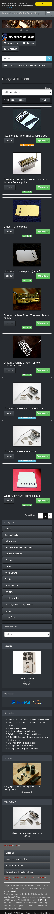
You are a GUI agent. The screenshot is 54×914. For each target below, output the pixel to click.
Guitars (8, 528)
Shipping (10, 853)
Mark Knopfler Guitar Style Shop (20, 13)
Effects (8, 579)
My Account (10, 49)
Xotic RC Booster (27, 678)
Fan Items (9, 592)
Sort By (45, 100)
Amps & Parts (11, 573)
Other (8, 566)
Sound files (10, 617)
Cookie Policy (11, 8)
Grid (21, 100)
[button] (6, 24)
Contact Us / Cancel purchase (19, 872)
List (13, 100)
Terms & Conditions (14, 865)
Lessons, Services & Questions (19, 604)
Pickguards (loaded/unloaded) (19, 547)
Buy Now (42, 141)
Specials (8, 646)
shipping (14, 891)
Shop (11, 65)
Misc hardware (11, 585)
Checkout (28, 43)
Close (43, 4)
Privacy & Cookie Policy (16, 859)
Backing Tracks (11, 535)
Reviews (8, 758)
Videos (8, 611)
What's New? (10, 802)
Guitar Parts (22, 65)
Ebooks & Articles (12, 598)
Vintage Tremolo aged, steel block (27, 833)
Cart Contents (11, 43)
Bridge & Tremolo (38, 65)
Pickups (9, 560)
